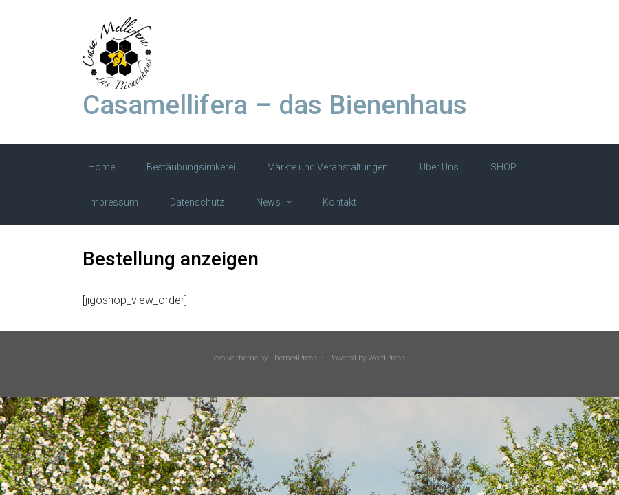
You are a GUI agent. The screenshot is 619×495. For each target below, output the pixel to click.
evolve (224, 357)
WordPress (386, 357)
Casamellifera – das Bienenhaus (275, 105)
